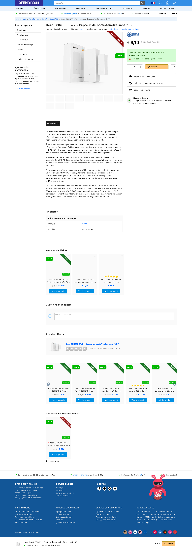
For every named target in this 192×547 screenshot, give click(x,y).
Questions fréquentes (65, 522)
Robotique (80, 8)
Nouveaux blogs (145, 508)
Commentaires (62, 514)
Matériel (146, 8)
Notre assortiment (64, 517)
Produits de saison (168, 8)
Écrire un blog (102, 514)
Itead (84, 223)
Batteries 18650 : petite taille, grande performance (156, 517)
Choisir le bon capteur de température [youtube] (156, 514)
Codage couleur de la (105, 520)
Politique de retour (23, 514)
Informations (22, 508)
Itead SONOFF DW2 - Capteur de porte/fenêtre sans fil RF (92, 344)
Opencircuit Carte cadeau (107, 511)
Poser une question (63, 314)
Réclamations (21, 522)
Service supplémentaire (109, 508)
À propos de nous (63, 511)
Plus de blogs (142, 522)
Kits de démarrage (103, 8)
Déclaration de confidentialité (28, 520)
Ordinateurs (127, 8)
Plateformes (60, 8)
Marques (19, 8)
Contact (174, 14)
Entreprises (163, 14)
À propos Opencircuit (67, 508)
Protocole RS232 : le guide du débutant (154, 520)
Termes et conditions (24, 517)
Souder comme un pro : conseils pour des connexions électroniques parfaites (156, 511)
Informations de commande (27, 511)
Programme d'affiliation (106, 517)
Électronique (39, 8)
